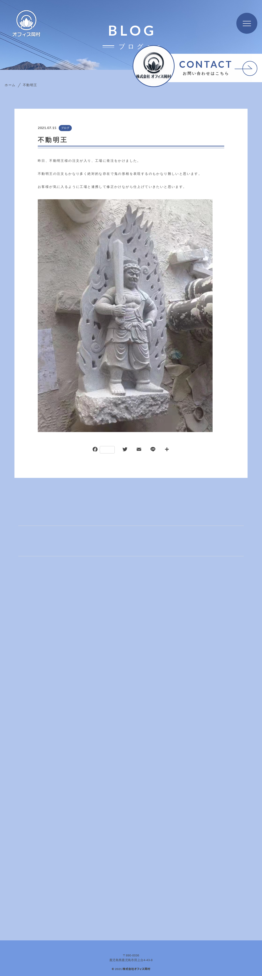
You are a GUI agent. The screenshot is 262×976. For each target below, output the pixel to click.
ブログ (65, 128)
